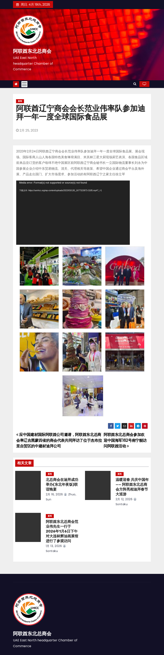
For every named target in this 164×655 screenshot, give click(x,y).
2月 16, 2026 (54, 494)
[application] (73, 213)
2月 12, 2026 (124, 499)
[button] (134, 84)
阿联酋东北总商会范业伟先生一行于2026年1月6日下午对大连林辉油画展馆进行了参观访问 (62, 531)
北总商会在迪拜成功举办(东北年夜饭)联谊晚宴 (62, 484)
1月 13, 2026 (54, 546)
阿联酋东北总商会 (32, 51)
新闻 (20, 101)
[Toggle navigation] (24, 84)
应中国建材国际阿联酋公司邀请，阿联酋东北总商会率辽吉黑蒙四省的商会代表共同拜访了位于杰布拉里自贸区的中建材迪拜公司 (59, 440)
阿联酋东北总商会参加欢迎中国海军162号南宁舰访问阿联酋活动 (125, 440)
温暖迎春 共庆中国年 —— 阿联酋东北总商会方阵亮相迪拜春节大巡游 (132, 486)
